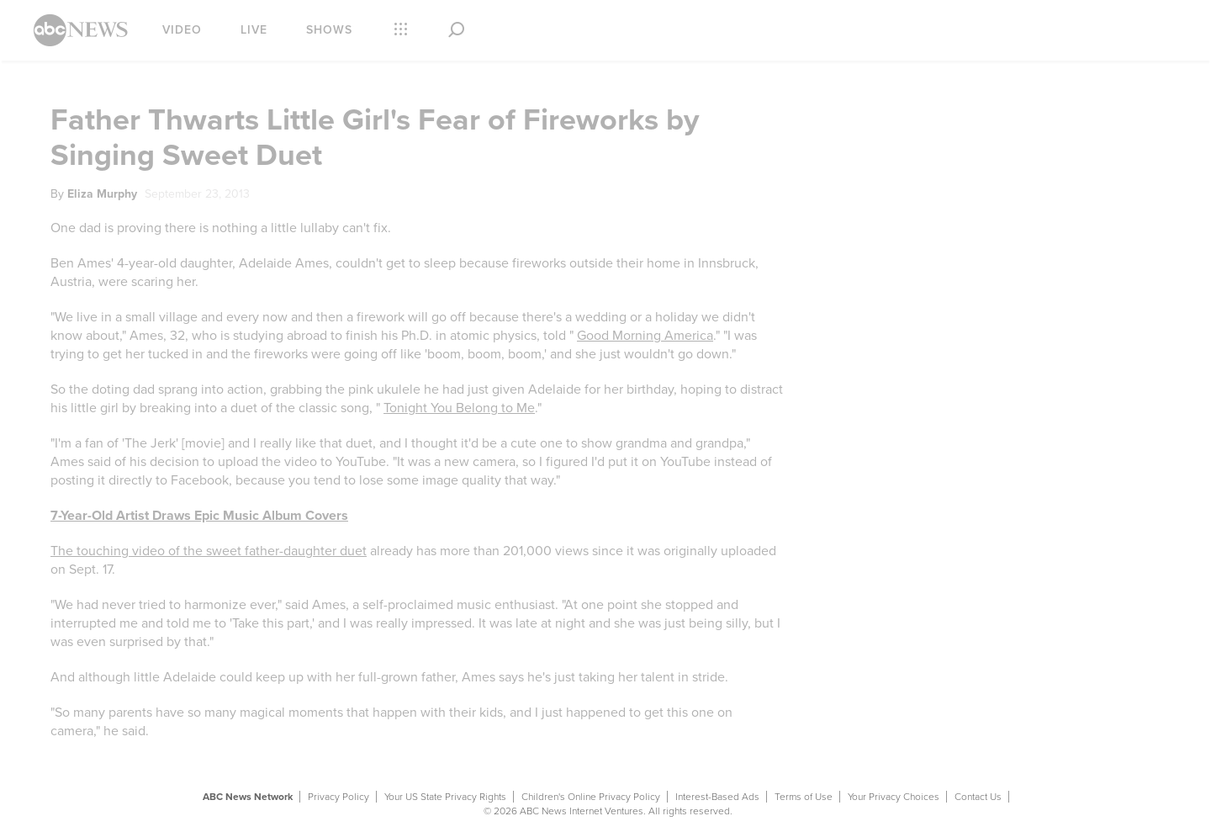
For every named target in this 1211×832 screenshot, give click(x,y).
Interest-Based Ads (717, 797)
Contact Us (978, 797)
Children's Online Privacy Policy (590, 797)
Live (254, 30)
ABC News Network (248, 797)
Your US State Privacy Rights (445, 797)
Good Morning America (645, 335)
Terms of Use (804, 797)
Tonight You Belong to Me (459, 408)
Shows (329, 30)
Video (182, 30)
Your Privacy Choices (893, 797)
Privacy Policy (338, 797)
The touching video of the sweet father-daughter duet (208, 551)
